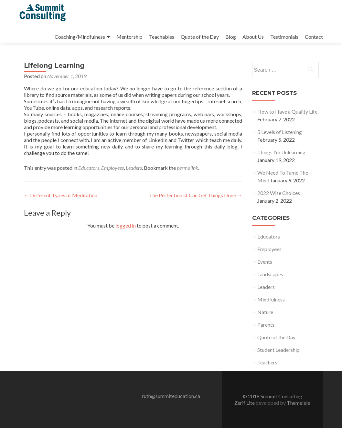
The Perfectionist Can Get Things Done (195, 195)
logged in (125, 225)
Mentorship (129, 37)
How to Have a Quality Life (287, 111)
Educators (88, 168)
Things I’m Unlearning (281, 152)
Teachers (267, 362)
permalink (187, 168)
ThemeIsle (298, 403)
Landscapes (270, 274)
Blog (230, 37)
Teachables (161, 37)
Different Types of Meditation (60, 195)
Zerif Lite (245, 403)
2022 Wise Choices (278, 193)
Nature (265, 312)
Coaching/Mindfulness (80, 37)
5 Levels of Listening (279, 132)
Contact (314, 37)
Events (264, 262)
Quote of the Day (200, 37)
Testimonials (284, 37)
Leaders (134, 168)
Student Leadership (278, 350)
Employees (112, 168)
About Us (253, 37)
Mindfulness (271, 299)
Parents (265, 324)
